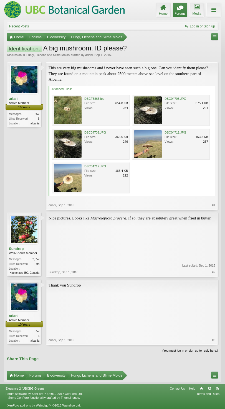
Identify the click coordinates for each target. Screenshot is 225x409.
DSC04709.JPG (95, 132)
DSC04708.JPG (175, 98)
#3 (213, 340)
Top (209, 388)
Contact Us (177, 388)
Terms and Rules (207, 393)
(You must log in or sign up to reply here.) (190, 350)
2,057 (35, 259)
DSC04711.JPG (175, 132)
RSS (217, 388)
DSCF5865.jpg (94, 98)
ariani (89, 55)
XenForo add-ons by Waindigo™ (29, 405)
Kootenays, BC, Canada (24, 272)
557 (37, 114)
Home (201, 388)
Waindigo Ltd (71, 405)
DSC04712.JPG (95, 166)
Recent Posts (19, 26)
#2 (213, 272)
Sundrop (16, 249)
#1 (213, 205)
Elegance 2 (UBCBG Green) (25, 388)
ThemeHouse (70, 397)
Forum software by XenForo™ (44, 393)
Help (192, 388)
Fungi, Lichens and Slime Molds (48, 55)
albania (35, 123)
